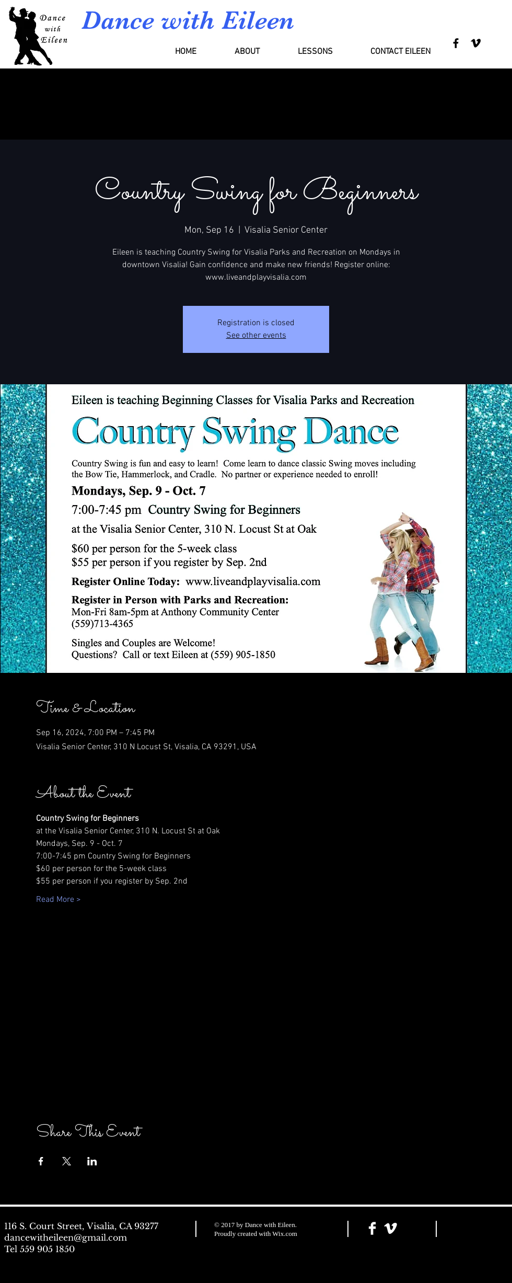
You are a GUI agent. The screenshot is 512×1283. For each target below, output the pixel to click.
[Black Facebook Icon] (455, 43)
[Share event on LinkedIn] (92, 1161)
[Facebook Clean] (372, 1228)
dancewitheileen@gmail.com (65, 1237)
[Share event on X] (67, 1161)
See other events (256, 335)
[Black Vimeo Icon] (475, 43)
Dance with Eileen (188, 20)
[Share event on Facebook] (41, 1161)
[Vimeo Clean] (390, 1228)
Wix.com (284, 1234)
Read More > (58, 900)
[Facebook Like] (477, 1229)
